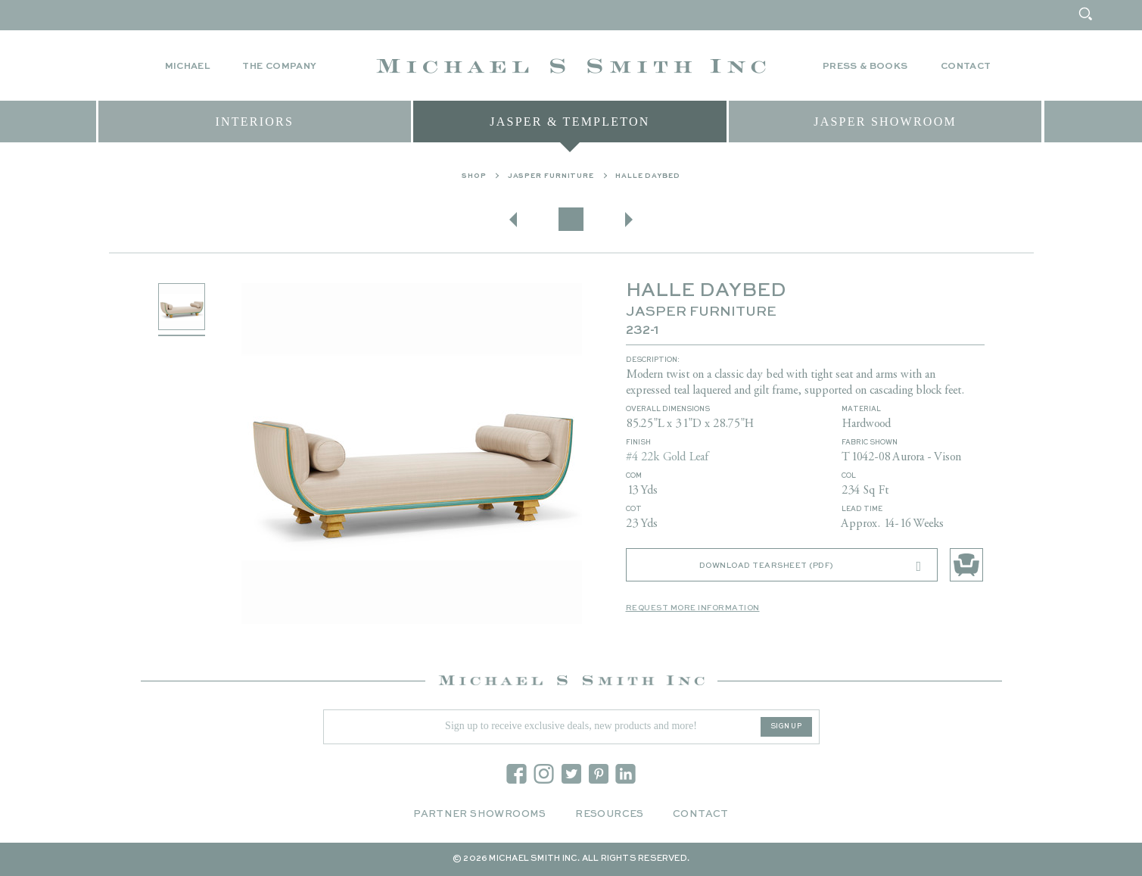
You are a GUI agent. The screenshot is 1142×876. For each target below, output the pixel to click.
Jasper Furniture (551, 176)
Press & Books (865, 66)
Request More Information (693, 608)
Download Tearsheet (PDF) (810, 566)
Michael (187, 66)
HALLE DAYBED (647, 176)
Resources (609, 814)
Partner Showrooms (479, 814)
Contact (966, 66)
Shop (474, 176)
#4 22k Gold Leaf (667, 457)
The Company (279, 66)
